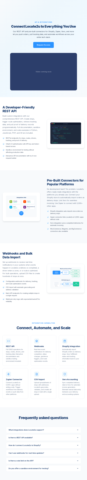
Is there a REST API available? (44, 438)
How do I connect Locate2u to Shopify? (44, 445)
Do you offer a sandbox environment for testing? (44, 468)
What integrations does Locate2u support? (44, 430)
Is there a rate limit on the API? (44, 461)
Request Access (43, 45)
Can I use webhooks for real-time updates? (44, 453)
